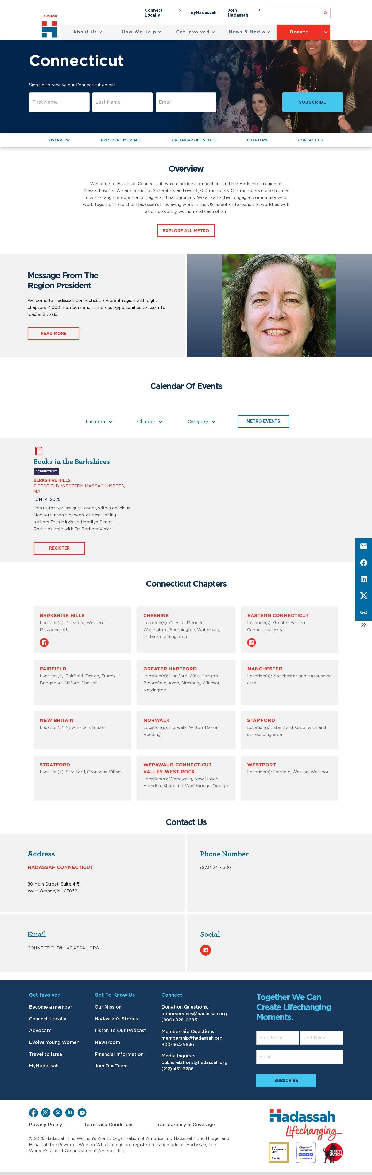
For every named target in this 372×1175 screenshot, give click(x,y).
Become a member (50, 1007)
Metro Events (263, 421)
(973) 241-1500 (215, 868)
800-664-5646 (177, 1044)
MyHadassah (43, 1066)
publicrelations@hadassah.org (194, 1062)
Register (59, 548)
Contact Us (310, 140)
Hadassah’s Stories (116, 1019)
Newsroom (107, 1042)
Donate (299, 32)
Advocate (40, 1030)
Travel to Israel (46, 1054)
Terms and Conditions (109, 1125)
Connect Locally (47, 1019)
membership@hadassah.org (191, 1038)
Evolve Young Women (54, 1042)
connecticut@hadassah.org (63, 948)
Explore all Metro (186, 231)
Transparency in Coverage (185, 1125)
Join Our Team (111, 1066)
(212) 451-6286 (177, 1069)
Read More (53, 334)
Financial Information (119, 1054)
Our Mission (108, 1007)
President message (121, 140)
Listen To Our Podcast (120, 1030)
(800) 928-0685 (179, 1020)
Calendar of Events (194, 140)
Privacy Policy (45, 1125)
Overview (59, 140)
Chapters (257, 140)
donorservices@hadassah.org (194, 1014)
